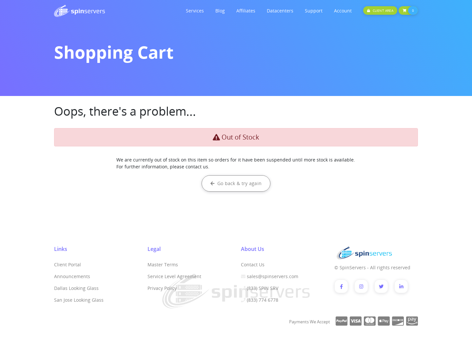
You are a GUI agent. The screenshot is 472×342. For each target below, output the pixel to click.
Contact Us (253, 264)
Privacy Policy (162, 288)
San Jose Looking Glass (79, 300)
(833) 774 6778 (262, 300)
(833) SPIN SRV (262, 288)
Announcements (72, 276)
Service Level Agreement (174, 276)
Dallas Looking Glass (76, 288)
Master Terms (163, 264)
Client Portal (67, 264)
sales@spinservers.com (272, 276)
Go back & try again (236, 183)
